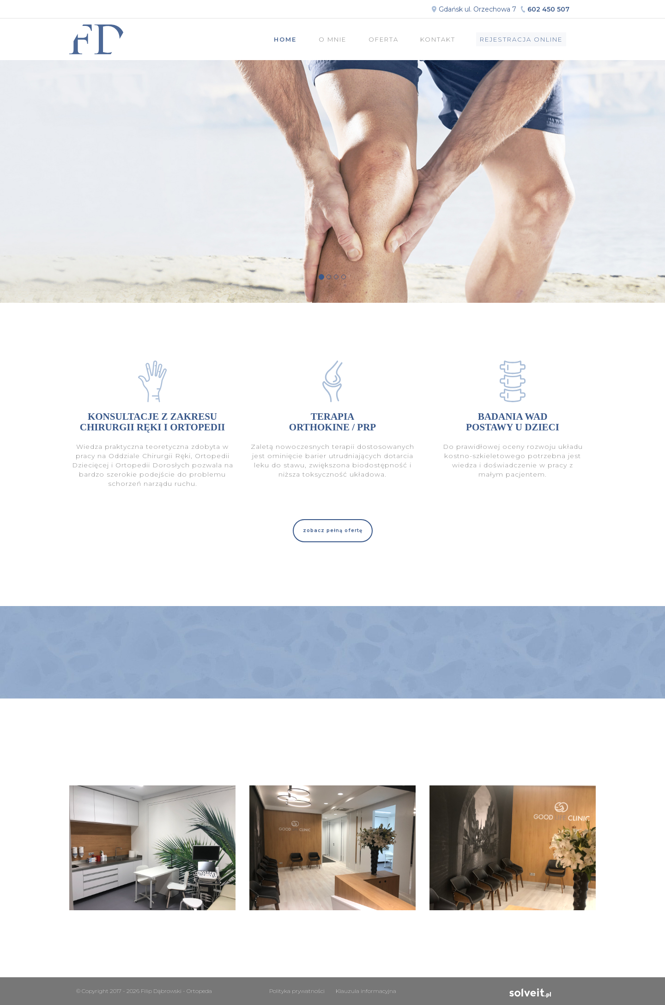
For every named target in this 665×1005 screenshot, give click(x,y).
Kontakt (437, 39)
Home (285, 39)
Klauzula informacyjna (366, 990)
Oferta (384, 39)
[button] (333, 530)
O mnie (332, 39)
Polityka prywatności (297, 990)
